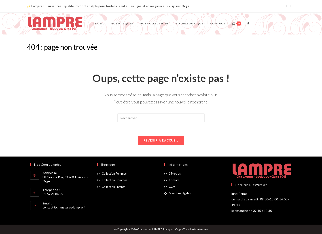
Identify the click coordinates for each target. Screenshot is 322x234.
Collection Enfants (113, 187)
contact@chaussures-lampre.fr (64, 207)
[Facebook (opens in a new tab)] (287, 6)
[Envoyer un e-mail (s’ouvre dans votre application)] (294, 6)
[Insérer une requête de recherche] (161, 117)
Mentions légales (180, 193)
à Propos (175, 173)
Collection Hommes (114, 180)
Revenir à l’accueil (161, 140)
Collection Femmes (114, 173)
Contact (174, 180)
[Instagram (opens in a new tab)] (291, 6)
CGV (172, 187)
